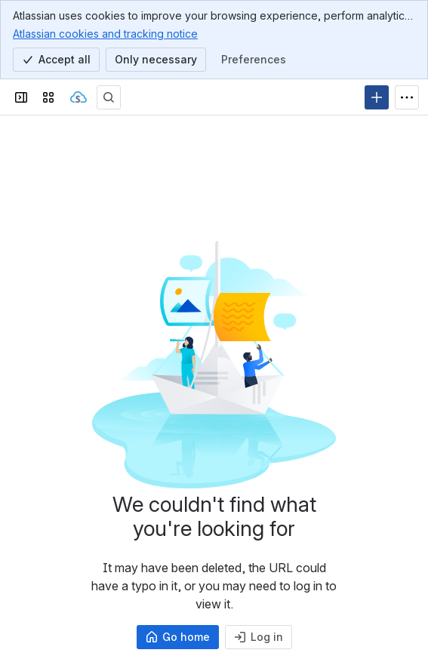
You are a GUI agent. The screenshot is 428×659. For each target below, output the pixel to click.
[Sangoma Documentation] (78, 97)
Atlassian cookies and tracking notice (105, 33)
